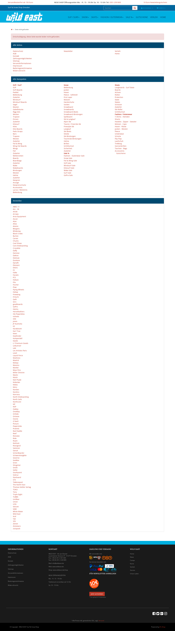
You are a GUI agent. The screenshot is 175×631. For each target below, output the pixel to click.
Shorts (117, 119)
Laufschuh (119, 141)
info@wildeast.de (58, 563)
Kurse (132, 564)
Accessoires (17, 187)
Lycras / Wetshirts (20, 190)
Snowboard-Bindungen (73, 114)
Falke (15, 272)
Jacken (66, 90)
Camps (132, 560)
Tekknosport (18, 482)
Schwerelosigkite (19, 455)
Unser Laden (134, 574)
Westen (16, 114)
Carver (15, 238)
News (132, 557)
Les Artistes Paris (20, 350)
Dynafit (16, 263)
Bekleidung (17, 95)
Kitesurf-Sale (69, 168)
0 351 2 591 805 (60, 558)
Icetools (16, 316)
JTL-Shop (162, 627)
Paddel (15, 92)
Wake (15, 165)
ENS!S (15, 267)
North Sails (17, 399)
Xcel (14, 516)
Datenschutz (18, 51)
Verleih (154, 17)
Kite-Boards (17, 129)
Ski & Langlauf (69, 119)
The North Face (19, 484)
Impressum (17, 66)
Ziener (15, 524)
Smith (15, 467)
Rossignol (17, 445)
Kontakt (16, 56)
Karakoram (17, 328)
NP (14, 404)
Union (15, 502)
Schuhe (118, 136)
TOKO (15, 489)
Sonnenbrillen (120, 146)
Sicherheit (68, 148)
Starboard (17, 477)
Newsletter (68, 51)
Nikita (15, 385)
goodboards (18, 304)
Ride (15, 438)
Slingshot (16, 465)
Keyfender (17, 336)
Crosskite (16, 248)
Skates (117, 102)
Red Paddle (17, 431)
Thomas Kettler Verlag (22, 487)
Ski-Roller (118, 109)
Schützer (118, 104)
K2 (14, 326)
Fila (14, 282)
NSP (14, 406)
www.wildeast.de (58, 567)
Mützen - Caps (121, 124)
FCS (14, 277)
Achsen (118, 92)
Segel (15, 104)
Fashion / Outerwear (112, 17)
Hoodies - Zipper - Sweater (125, 121)
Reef (15, 433)
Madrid (16, 360)
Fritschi (16, 297)
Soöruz (15, 475)
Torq (15, 492)
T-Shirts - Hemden (122, 117)
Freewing (16, 294)
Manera (16, 365)
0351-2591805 (115, 2)
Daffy (15, 250)
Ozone (15, 419)
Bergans (16, 228)
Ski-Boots (67, 131)
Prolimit (16, 428)
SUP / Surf (73, 17)
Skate (94, 17)
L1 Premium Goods (20, 343)
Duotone (16, 260)
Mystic (15, 375)
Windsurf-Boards (20, 102)
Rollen (117, 95)
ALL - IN (16, 209)
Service (132, 570)
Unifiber (16, 499)
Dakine (15, 255)
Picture (16, 424)
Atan (15, 221)
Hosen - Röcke (120, 126)
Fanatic (16, 275)
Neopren (16, 180)
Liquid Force (18, 355)
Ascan (15, 219)
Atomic (15, 226)
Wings (15, 148)
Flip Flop (118, 139)
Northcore (17, 402)
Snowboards (69, 109)
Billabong (17, 231)
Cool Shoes (17, 243)
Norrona (16, 394)
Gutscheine (142, 17)
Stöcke (66, 134)
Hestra (15, 309)
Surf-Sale (67, 173)
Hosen (66, 92)
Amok (15, 211)
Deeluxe (16, 258)
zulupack (16, 528)
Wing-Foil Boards (20, 146)
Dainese (16, 253)
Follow (15, 292)
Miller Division (19, 372)
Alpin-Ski (67, 121)
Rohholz (16, 443)
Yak (14, 519)
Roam (15, 441)
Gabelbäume (18, 109)
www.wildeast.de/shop (60, 570)
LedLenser (17, 346)
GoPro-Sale (68, 175)
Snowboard (68, 107)
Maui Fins (17, 370)
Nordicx (16, 392)
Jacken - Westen (121, 129)
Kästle (15, 341)
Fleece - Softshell (71, 95)
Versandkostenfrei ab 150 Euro (20, 2)
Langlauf (67, 129)
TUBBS (15, 497)
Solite (15, 470)
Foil (14, 151)
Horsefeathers (18, 311)
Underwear (119, 134)
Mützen (67, 100)
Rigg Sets (16, 112)
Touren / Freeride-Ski (72, 124)
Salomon (16, 448)
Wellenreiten (18, 156)
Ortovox (16, 416)
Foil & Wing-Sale (70, 160)
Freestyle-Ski (69, 126)
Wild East (16, 514)
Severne (16, 458)
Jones (15, 321)
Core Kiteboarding (20, 246)
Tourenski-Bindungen (72, 139)
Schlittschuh (69, 146)
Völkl (15, 509)
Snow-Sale (68, 158)
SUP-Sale (67, 163)
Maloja (15, 363)
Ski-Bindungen (70, 136)
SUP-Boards (17, 90)
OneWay (16, 411)
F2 (14, 270)
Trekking (118, 143)
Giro (14, 302)
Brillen (66, 143)
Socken (67, 104)
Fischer (16, 285)
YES (14, 521)
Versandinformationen (22, 63)
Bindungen (17, 170)
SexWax (16, 460)
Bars (15, 134)
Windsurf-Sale (69, 165)
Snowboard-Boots (71, 112)
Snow (85, 17)
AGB (14, 53)
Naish (15, 377)
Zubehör (16, 97)
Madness (16, 358)
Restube (16, 436)
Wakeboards (18, 168)
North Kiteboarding (21, 397)
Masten (16, 107)
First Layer (68, 97)
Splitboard (68, 117)
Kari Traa (16, 331)
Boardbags (17, 160)
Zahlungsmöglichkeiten (22, 58)
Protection (119, 97)
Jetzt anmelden (97, 594)
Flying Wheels (18, 289)
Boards (16, 158)
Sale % (129, 17)
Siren (15, 463)
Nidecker (16, 382)
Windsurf (16, 100)
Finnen (15, 119)
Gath (15, 299)
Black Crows (18, 233)
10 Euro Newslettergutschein (155, 2)
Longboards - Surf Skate (124, 87)
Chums (16, 241)
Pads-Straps (18, 131)
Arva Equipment (19, 216)
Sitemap (16, 61)
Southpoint (17, 472)
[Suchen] (117, 8)
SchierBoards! (18, 453)
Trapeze (16, 117)
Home (163, 17)
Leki (14, 348)
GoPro (15, 307)
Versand (101, 621)
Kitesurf (16, 124)
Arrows (16, 214)
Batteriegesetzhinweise (22, 68)
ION (14, 319)
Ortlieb (16, 414)
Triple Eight (17, 494)
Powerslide (17, 426)
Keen (15, 333)
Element (16, 265)
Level (15, 353)
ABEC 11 (16, 207)
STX (14, 480)
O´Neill (15, 421)
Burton (15, 236)
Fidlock (15, 280)
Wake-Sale (68, 170)
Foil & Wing (17, 143)
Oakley (15, 409)
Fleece (117, 131)
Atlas (15, 224)
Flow (15, 287)
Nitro (15, 387)
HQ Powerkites (19, 314)
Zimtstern (17, 526)
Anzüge (16, 182)
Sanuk (15, 450)
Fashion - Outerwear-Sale (74, 156)
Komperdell (17, 338)
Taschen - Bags (121, 148)
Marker (16, 367)
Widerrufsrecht (19, 70)
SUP (14, 87)
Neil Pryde (17, 380)
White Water (18, 511)
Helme (15, 175)
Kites (15, 126)
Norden (16, 389)
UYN (14, 504)
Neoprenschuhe (19, 185)
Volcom (16, 506)
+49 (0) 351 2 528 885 (59, 560)
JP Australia (17, 324)
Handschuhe (69, 102)
